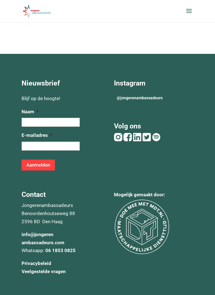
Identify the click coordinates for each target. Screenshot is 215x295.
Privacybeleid (36, 263)
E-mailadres (37, 135)
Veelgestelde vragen (44, 271)
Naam (30, 111)
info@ (28, 234)
